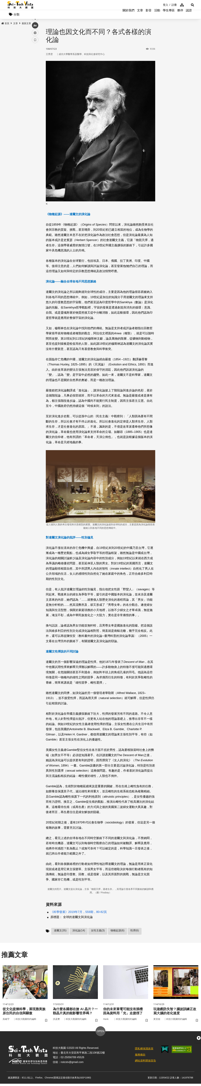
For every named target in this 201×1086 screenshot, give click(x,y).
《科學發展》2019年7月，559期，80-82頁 (78, 913)
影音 (149, 14)
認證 (189, 14)
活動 (157, 14)
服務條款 (140, 1057)
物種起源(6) (117, 931)
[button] (189, 5)
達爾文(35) (60, 931)
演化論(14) (78, 931)
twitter (35, 70)
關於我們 (128, 14)
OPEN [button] (100, 1033)
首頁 (5, 24)
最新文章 (26, 24)
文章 (140, 14)
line (34, 77)
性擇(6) (134, 931)
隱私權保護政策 (144, 1050)
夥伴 (180, 14)
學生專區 (169, 14)
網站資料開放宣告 (145, 1062)
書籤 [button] (35, 99)
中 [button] (35, 84)
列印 (35, 92)
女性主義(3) (98, 931)
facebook (35, 63)
